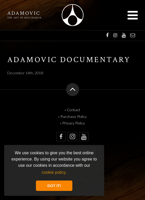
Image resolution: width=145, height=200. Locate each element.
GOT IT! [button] (54, 186)
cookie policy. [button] (54, 172)
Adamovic (23, 13)
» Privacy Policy (72, 123)
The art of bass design (24, 17)
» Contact (72, 110)
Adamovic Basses (72, 15)
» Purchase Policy (72, 116)
